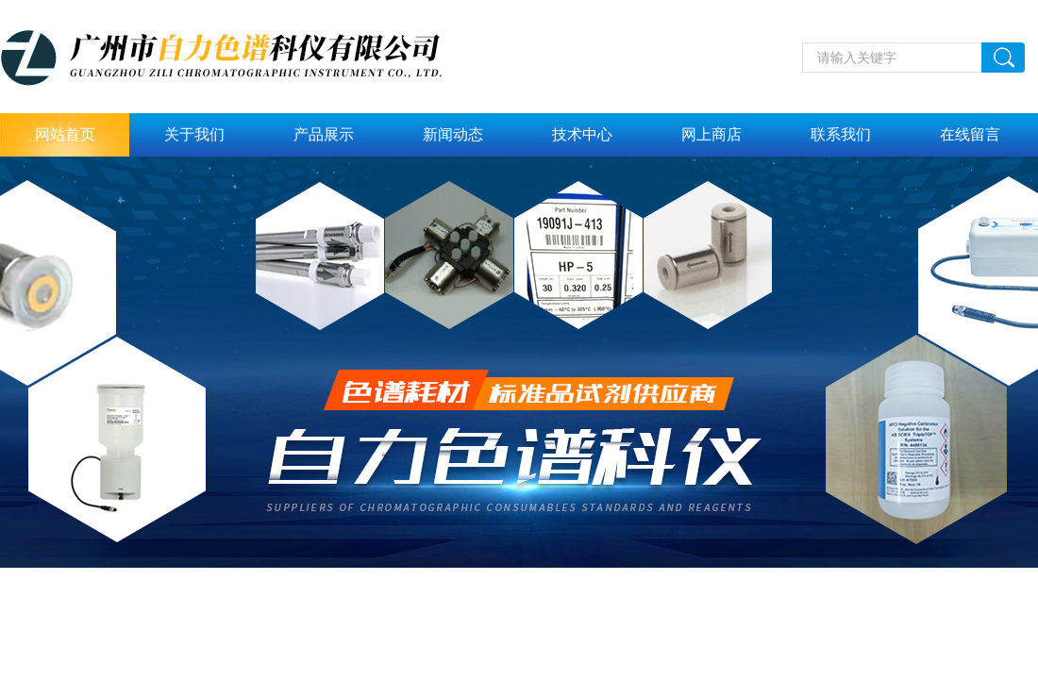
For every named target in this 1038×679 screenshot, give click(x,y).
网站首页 (65, 134)
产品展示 (323, 134)
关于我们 (194, 134)
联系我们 (841, 134)
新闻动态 (453, 134)
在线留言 (970, 134)
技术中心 (582, 134)
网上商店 (711, 134)
